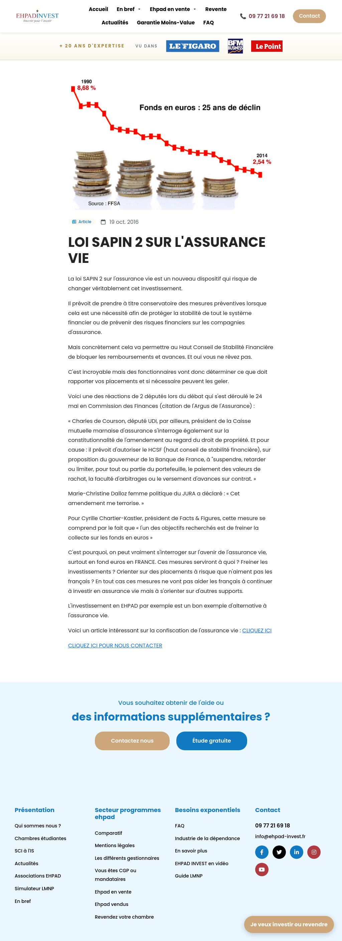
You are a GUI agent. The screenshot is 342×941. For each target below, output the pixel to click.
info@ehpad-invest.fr (280, 836)
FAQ (208, 22)
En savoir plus (191, 850)
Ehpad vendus (111, 904)
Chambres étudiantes (40, 838)
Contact (309, 15)
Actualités (115, 22)
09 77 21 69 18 (262, 16)
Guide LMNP (188, 876)
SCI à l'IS (24, 850)
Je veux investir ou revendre (289, 924)
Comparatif (108, 833)
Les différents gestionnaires (127, 858)
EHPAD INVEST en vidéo (201, 863)
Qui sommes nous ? (38, 825)
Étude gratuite (211, 741)
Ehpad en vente (170, 9)
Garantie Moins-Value (166, 22)
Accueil (98, 9)
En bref (125, 9)
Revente (216, 9)
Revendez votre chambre (124, 917)
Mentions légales (115, 845)
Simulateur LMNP (34, 888)
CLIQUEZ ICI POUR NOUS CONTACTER (115, 645)
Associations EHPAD (38, 876)
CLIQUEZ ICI (257, 630)
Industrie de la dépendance (207, 838)
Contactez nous (132, 741)
